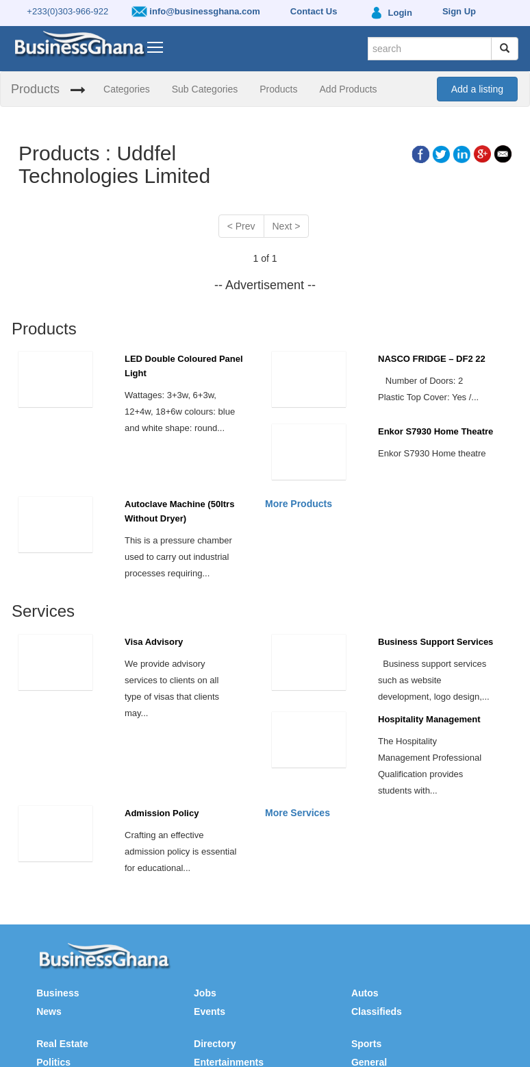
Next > (287, 226)
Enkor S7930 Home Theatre (435, 431)
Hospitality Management (429, 719)
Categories (126, 89)
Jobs (205, 993)
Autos (365, 993)
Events (209, 1011)
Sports (366, 1043)
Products (35, 89)
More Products (298, 503)
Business (57, 993)
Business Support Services (435, 642)
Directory (215, 1043)
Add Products (348, 89)
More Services (297, 812)
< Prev (241, 226)
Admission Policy (162, 813)
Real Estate (62, 1043)
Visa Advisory (154, 642)
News (49, 1011)
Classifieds (376, 1011)
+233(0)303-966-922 (67, 11)
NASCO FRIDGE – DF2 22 (431, 359)
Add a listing (477, 89)
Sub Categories (205, 89)
